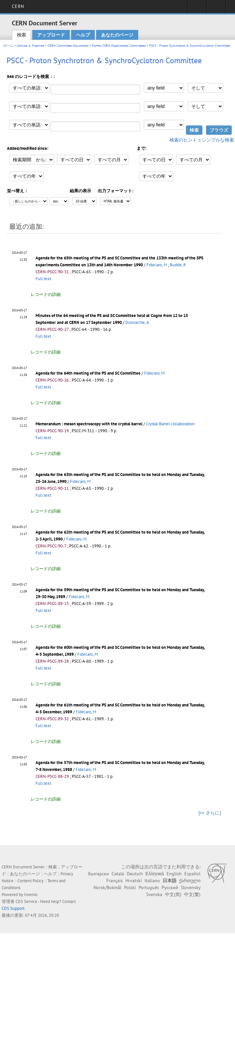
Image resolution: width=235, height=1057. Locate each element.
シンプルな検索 (218, 140)
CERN (18, 6)
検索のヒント (183, 140)
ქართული (189, 881)
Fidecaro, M (156, 265)
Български (98, 874)
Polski (130, 887)
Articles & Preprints (30, 45)
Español (192, 874)
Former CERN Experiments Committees (118, 45)
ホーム (8, 45)
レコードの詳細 (46, 294)
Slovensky (190, 887)
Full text (43, 278)
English (174, 874)
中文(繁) (192, 894)
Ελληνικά (154, 874)
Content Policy (30, 881)
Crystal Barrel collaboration (170, 424)
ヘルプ (83, 35)
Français (114, 881)
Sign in (197, 8)
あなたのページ (117, 35)
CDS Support (13, 908)
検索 (21, 35)
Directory (216, 8)
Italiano (152, 881)
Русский (170, 887)
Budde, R (178, 265)
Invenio (31, 894)
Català (118, 874)
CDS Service (26, 901)
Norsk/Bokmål (107, 887)
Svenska (154, 894)
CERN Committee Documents (68, 45)
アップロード (51, 35)
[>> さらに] (209, 813)
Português (149, 887)
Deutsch (135, 874)
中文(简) (173, 894)
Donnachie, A (137, 322)
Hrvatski (133, 881)
